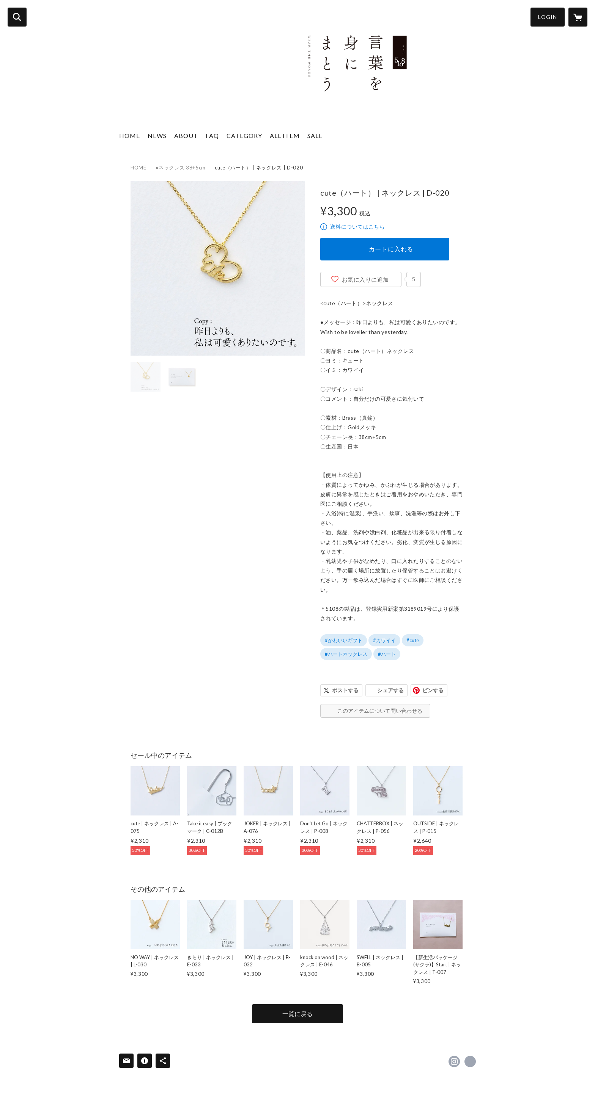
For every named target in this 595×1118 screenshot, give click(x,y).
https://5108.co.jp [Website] (470, 1061)
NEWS (157, 135)
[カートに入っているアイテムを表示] (577, 17)
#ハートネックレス (346, 654)
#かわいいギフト (343, 640)
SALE (315, 135)
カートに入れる (391, 248)
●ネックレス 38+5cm (181, 168)
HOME (129, 135)
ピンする (433, 690)
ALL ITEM (285, 135)
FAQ (212, 135)
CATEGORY (244, 135)
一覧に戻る (297, 1013)
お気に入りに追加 (365, 279)
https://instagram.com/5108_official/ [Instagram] (454, 1061)
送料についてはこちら (357, 226)
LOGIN (547, 17)
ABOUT (186, 135)
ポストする (345, 690)
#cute (412, 640)
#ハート (387, 654)
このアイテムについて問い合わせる (379, 710)
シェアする (390, 690)
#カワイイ (384, 640)
